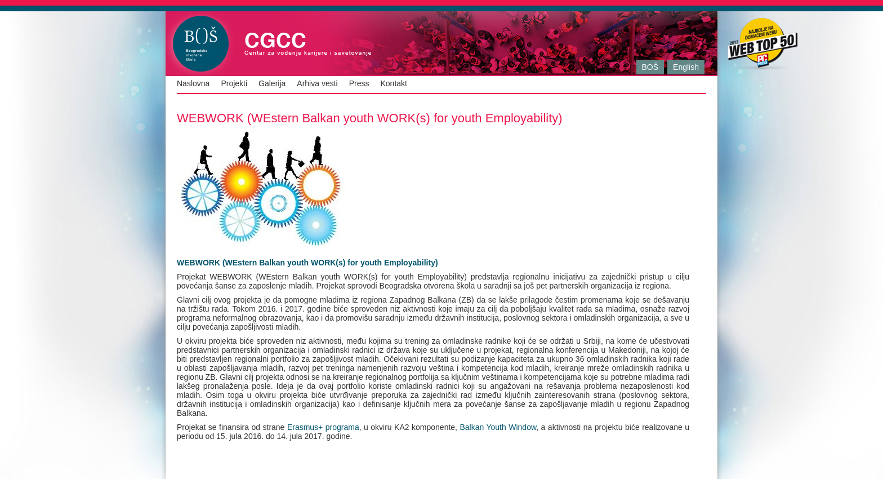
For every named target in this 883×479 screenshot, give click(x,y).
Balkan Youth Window (498, 427)
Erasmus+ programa (321, 427)
